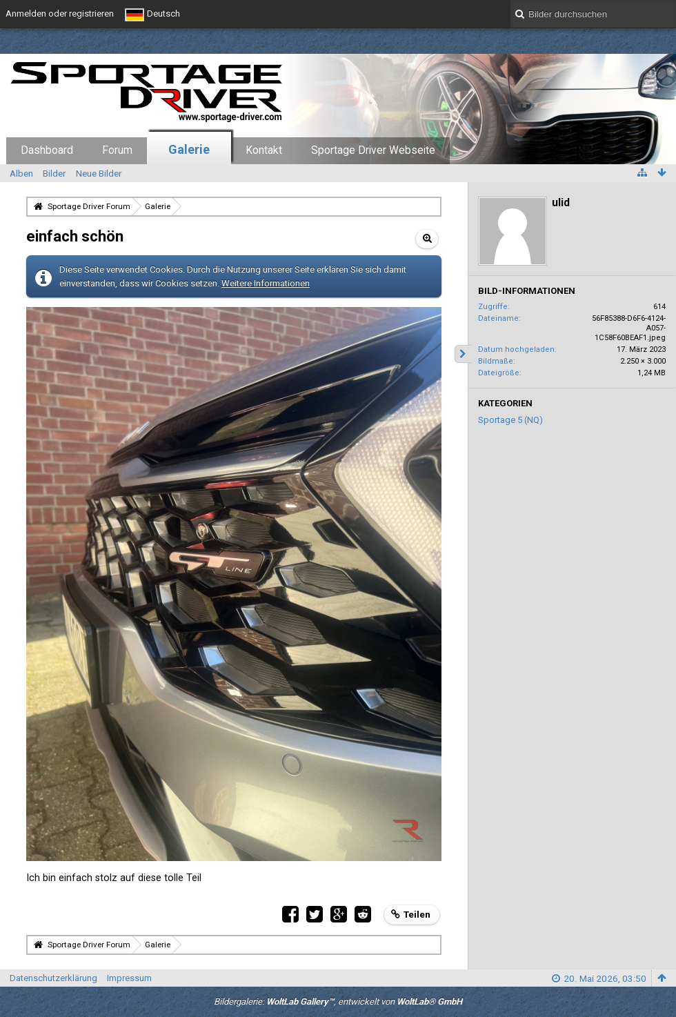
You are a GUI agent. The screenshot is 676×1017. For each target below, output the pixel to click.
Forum (117, 150)
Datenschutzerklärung (53, 978)
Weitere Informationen (265, 283)
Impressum (129, 978)
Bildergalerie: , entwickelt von (338, 1001)
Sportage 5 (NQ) (510, 420)
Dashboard (47, 150)
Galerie (189, 149)
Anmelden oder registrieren (60, 13)
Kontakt (264, 150)
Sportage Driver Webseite (373, 150)
